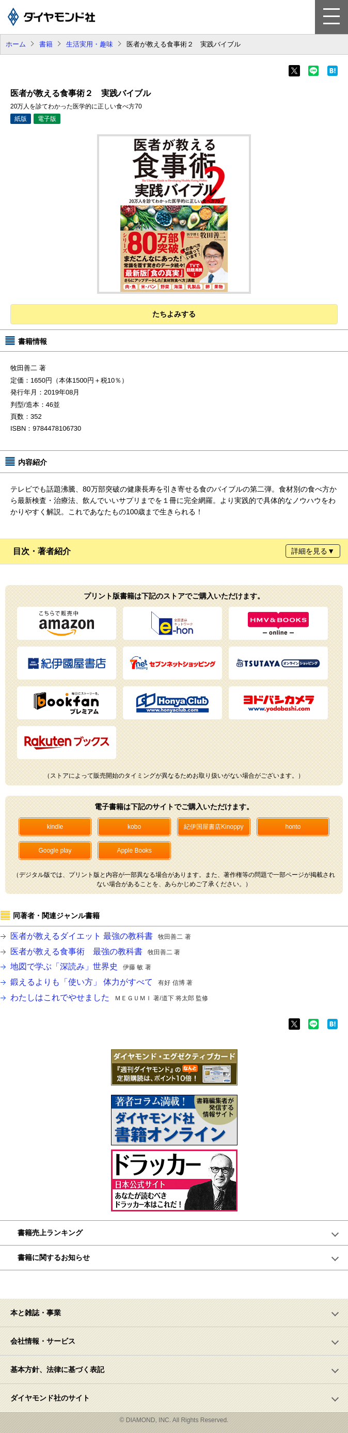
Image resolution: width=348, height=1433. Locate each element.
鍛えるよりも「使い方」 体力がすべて (101, 982)
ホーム (16, 44)
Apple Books (134, 850)
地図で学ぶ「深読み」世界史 (80, 966)
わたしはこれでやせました (109, 997)
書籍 (46, 44)
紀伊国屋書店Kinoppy (213, 826)
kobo (134, 826)
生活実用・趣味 (89, 44)
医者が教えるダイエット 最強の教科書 (100, 936)
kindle (55, 826)
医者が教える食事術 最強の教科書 (95, 951)
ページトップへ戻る (179, 1284)
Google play (54, 850)
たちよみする (174, 314)
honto (292, 826)
